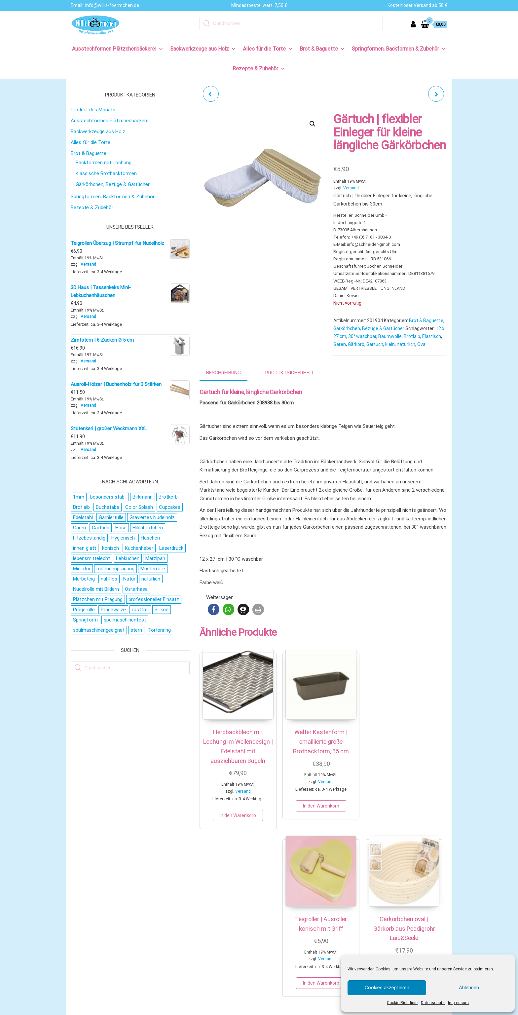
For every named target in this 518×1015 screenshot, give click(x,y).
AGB (287, 1009)
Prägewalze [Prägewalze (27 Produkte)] (113, 610)
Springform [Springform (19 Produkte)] (85, 620)
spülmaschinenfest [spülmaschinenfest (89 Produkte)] (125, 620)
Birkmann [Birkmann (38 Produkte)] (142, 497)
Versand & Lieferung (97, 927)
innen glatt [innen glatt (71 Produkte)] (84, 548)
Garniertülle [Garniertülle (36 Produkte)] (111, 517)
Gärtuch (374, 344)
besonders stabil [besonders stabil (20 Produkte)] (108, 497)
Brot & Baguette (322, 49)
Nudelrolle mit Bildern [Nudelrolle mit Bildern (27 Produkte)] (96, 589)
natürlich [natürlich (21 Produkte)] (150, 579)
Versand (351, 188)
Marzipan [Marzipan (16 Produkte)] (155, 558)
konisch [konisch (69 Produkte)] (110, 548)
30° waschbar (362, 336)
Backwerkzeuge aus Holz (203, 49)
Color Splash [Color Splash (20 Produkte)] (139, 507)
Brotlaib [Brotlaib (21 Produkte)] (81, 507)
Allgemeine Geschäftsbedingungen (112, 960)
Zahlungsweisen (93, 917)
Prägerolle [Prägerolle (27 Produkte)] (84, 610)
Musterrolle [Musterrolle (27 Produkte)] (152, 569)
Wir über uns (88, 895)
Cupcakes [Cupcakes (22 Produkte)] (169, 507)
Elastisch (431, 336)
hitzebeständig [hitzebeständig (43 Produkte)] (89, 538)
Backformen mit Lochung (103, 163)
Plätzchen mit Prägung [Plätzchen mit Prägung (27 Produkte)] (98, 599)
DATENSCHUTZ (263, 1009)
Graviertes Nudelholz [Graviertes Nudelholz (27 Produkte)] (152, 517)
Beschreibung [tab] (223, 373)
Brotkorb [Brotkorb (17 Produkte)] (168, 497)
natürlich (406, 344)
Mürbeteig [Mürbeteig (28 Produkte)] (84, 579)
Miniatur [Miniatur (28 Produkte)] (82, 569)
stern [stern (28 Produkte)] (136, 630)
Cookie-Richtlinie (402, 1002)
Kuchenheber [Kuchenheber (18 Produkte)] (139, 548)
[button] (312, 124)
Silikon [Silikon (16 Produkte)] (161, 610)
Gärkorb (356, 344)
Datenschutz (433, 1002)
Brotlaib (412, 336)
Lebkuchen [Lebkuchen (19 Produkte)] (127, 558)
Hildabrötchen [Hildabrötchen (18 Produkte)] (147, 528)
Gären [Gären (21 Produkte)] (79, 528)
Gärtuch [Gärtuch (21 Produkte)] (100, 528)
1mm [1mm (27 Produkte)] (78, 497)
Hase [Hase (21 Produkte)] (121, 528)
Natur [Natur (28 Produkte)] (129, 579)
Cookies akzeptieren (387, 988)
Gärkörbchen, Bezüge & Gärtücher (368, 328)
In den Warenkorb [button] (226, 824)
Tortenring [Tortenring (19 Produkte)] (159, 630)
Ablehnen (469, 988)
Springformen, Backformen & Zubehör (399, 49)
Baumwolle (390, 336)
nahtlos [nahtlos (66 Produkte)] (109, 579)
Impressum (458, 1002)
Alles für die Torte (268, 49)
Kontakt (84, 906)
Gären (339, 344)
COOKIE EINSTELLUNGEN (321, 1009)
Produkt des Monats (93, 110)
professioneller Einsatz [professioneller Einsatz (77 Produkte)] (154, 599)
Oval (421, 344)
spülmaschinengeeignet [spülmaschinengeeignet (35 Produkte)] (99, 630)
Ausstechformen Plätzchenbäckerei (118, 49)
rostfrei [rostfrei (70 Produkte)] (140, 610)
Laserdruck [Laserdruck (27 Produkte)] (171, 548)
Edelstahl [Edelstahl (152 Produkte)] (83, 517)
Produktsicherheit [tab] (289, 373)
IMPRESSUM (231, 1009)
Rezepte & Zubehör (259, 68)
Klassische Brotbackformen (106, 173)
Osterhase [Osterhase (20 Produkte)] (136, 589)
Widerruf (85, 938)
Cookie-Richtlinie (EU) (98, 981)
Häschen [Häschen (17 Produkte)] (150, 538)
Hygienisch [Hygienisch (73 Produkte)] (123, 538)
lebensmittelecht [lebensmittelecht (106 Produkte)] (91, 558)
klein (390, 344)
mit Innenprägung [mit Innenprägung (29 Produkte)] (115, 569)
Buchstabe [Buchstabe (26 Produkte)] (107, 507)
